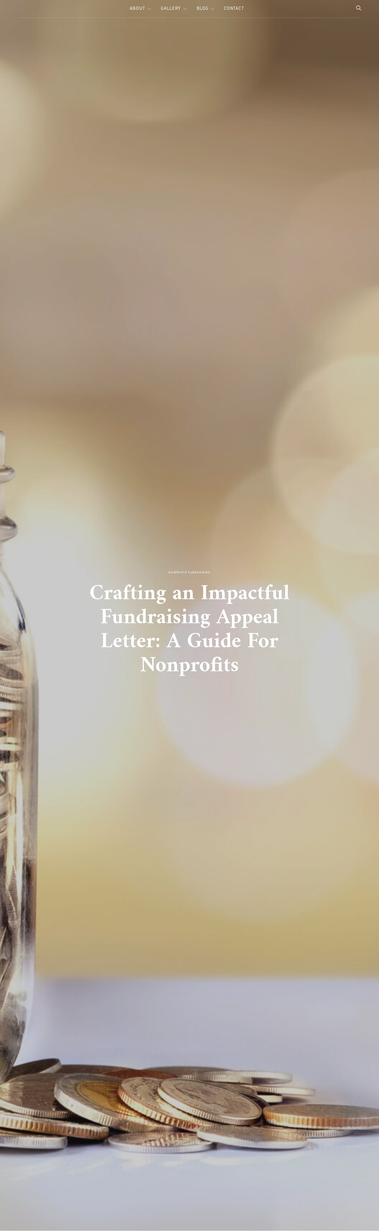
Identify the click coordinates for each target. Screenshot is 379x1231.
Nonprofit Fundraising (189, 573)
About (137, 8)
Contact (234, 8)
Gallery (171, 8)
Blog (202, 8)
